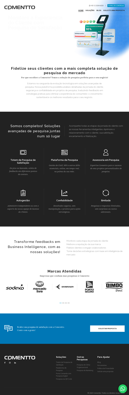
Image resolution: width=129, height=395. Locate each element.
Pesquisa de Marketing (85, 370)
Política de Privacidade (105, 368)
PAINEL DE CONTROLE (116, 5)
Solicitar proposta (107, 328)
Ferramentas (102, 365)
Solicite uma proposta (105, 371)
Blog (99, 362)
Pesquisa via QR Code (64, 379)
